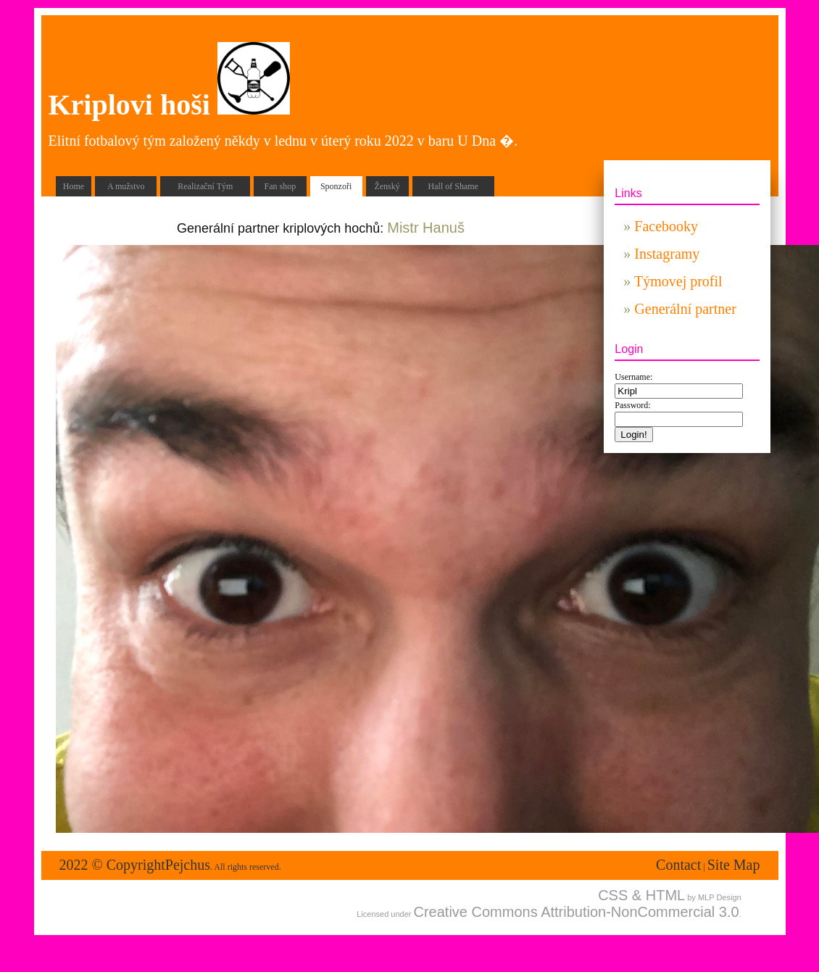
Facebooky (666, 226)
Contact (678, 865)
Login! (633, 434)
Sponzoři (336, 186)
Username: (633, 377)
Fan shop (280, 186)
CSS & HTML (641, 895)
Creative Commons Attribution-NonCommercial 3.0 (576, 912)
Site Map (733, 865)
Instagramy (666, 254)
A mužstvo (126, 186)
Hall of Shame (453, 186)
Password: (632, 405)
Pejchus (187, 865)
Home (73, 186)
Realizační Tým (205, 186)
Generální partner (685, 309)
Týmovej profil (678, 281)
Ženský (386, 186)
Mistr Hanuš (426, 228)
